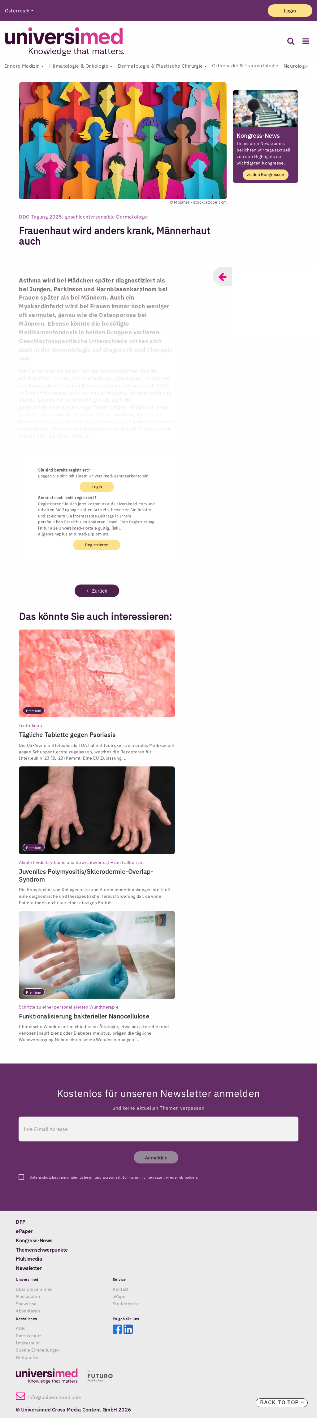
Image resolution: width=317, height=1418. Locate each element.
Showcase (26, 1304)
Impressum (28, 1343)
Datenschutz (28, 1336)
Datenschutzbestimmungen (53, 1177)
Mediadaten (28, 1296)
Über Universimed (34, 1289)
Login (290, 10)
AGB (20, 1328)
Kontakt (121, 1289)
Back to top (282, 1402)
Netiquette (27, 1357)
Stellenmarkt (126, 1304)
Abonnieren (28, 1311)
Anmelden (156, 1157)
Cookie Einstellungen (38, 1350)
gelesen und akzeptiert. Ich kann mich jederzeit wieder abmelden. (113, 1177)
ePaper (120, 1296)
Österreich (17, 10)
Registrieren (96, 545)
